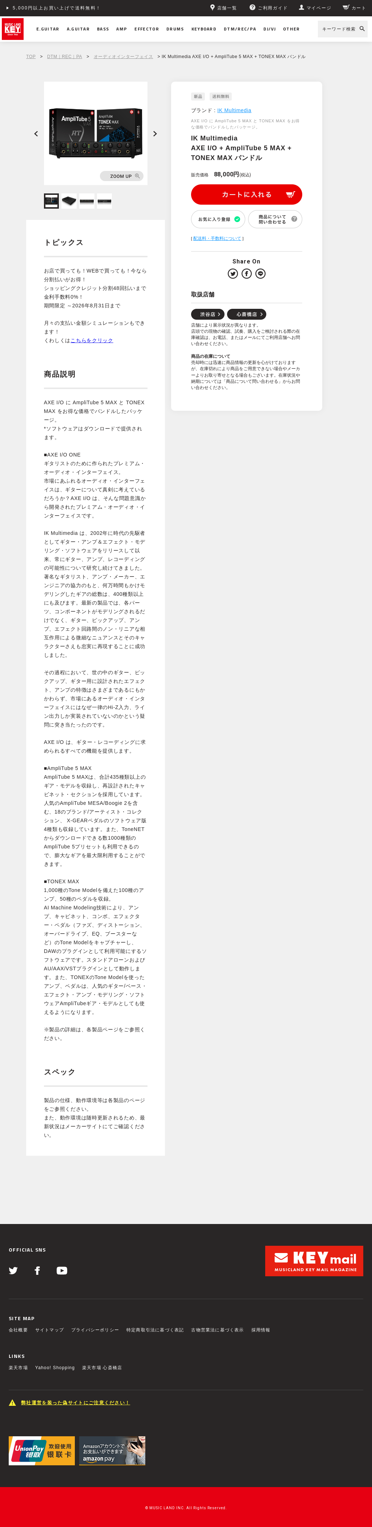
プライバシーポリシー (95, 1329)
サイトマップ (49, 1329)
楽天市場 (18, 1367)
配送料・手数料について (217, 238)
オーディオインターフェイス (123, 56)
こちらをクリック (91, 340)
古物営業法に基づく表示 (217, 1329)
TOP (31, 56)
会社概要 (18, 1329)
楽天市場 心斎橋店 (102, 1367)
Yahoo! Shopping (55, 1367)
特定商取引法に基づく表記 (155, 1329)
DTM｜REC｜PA (64, 56)
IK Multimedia (234, 110)
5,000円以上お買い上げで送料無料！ (57, 8)
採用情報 (261, 1329)
